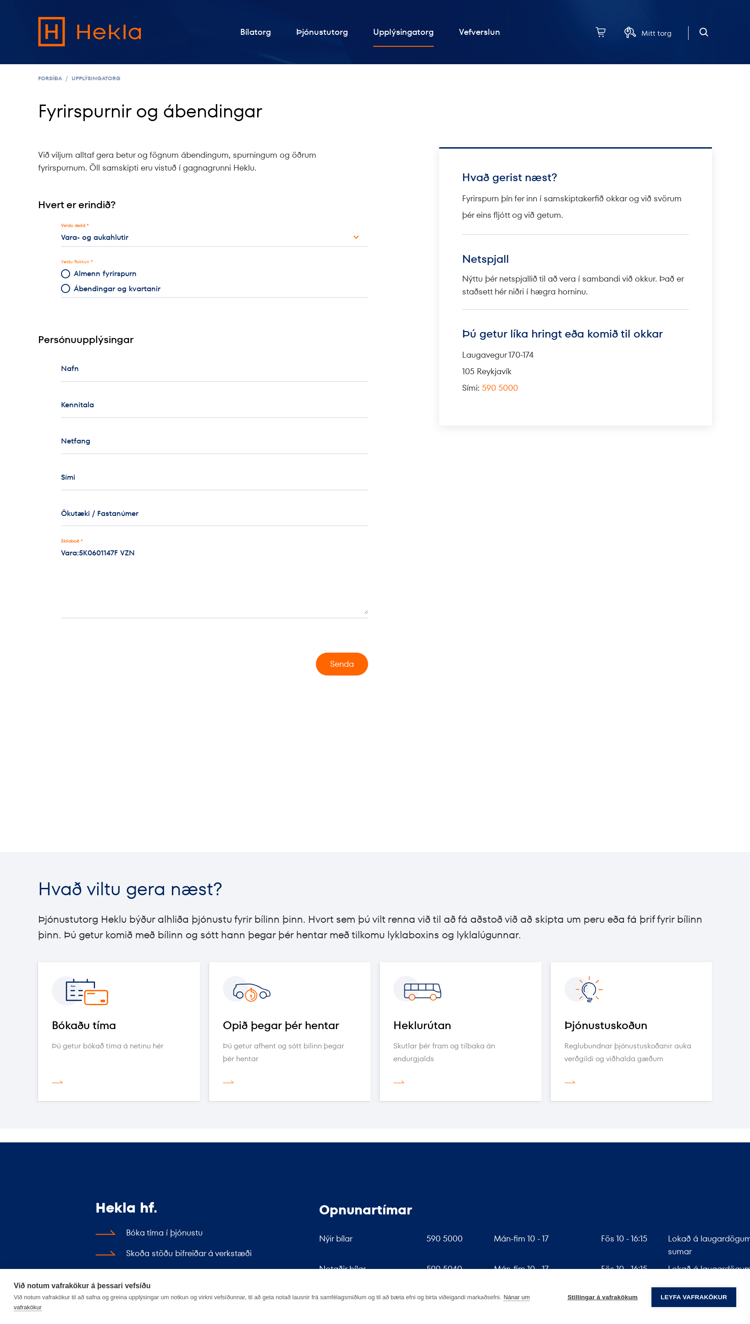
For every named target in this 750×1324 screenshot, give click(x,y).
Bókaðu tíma (84, 1025)
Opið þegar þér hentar (281, 1025)
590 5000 (500, 387)
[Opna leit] (704, 32)
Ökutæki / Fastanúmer (99, 513)
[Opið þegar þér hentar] (290, 991)
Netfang (75, 441)
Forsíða (50, 78)
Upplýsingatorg (96, 78)
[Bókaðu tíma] (119, 991)
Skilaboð (70, 540)
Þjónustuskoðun (605, 1025)
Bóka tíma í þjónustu (164, 1232)
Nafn (70, 368)
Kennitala (77, 404)
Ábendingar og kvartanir (110, 288)
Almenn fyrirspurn (99, 273)
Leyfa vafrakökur (694, 1296)
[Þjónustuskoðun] (631, 991)
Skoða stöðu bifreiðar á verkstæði (189, 1253)
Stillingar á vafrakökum (603, 1296)
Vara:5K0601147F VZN (214, 575)
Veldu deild (73, 225)
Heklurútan (422, 1025)
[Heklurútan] (460, 991)
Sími (68, 477)
